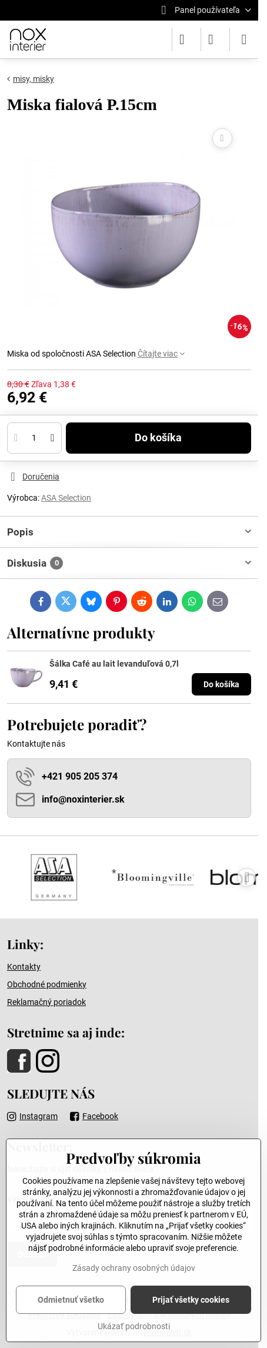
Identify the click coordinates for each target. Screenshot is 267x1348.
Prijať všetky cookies (190, 1299)
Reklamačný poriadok (46, 1002)
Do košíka (158, 438)
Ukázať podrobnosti (134, 1326)
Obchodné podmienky (46, 984)
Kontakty (24, 966)
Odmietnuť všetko (71, 1299)
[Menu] (244, 39)
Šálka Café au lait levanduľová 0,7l (114, 663)
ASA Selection (66, 497)
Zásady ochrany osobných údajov (133, 1268)
